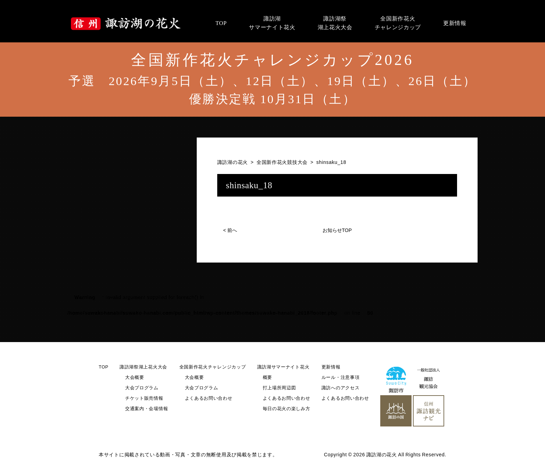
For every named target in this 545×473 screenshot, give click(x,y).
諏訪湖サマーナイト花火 (283, 367)
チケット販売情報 (144, 398)
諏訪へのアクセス (341, 387)
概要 (267, 377)
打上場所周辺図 (279, 387)
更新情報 (331, 367)
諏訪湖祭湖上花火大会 (143, 367)
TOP (103, 367)
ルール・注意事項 (341, 377)
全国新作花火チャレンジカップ (212, 367)
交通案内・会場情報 (146, 408)
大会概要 (134, 377)
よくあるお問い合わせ (209, 398)
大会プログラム (141, 387)
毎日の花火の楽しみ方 (286, 408)
